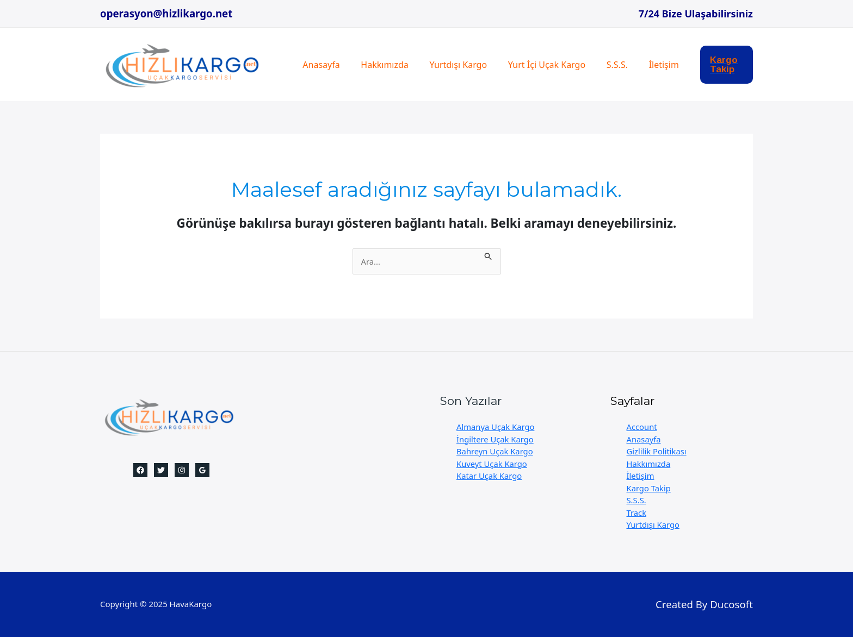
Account (642, 426)
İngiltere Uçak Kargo (495, 439)
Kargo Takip (649, 488)
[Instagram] (182, 470)
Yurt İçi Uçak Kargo (533, 65)
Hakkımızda (379, 65)
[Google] (202, 470)
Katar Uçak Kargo (489, 475)
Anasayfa (319, 65)
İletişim (644, 65)
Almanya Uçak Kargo (496, 426)
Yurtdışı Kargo (449, 65)
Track (637, 512)
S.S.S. (600, 65)
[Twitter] (161, 470)
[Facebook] (140, 470)
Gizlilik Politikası (657, 451)
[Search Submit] (491, 254)
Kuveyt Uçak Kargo (492, 463)
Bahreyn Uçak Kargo (495, 451)
